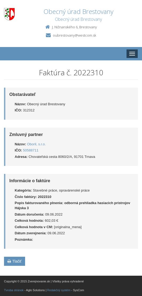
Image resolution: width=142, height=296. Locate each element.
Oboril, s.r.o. (36, 144)
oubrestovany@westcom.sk (74, 35)
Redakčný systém (58, 290)
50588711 (30, 150)
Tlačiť (14, 261)
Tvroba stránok (13, 290)
